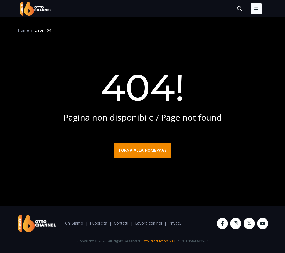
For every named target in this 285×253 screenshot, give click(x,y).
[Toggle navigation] (256, 8)
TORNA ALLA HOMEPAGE (142, 150)
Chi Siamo (74, 223)
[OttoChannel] (35, 8)
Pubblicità (98, 223)
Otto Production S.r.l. (159, 241)
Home (23, 30)
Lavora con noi (148, 223)
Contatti (121, 223)
